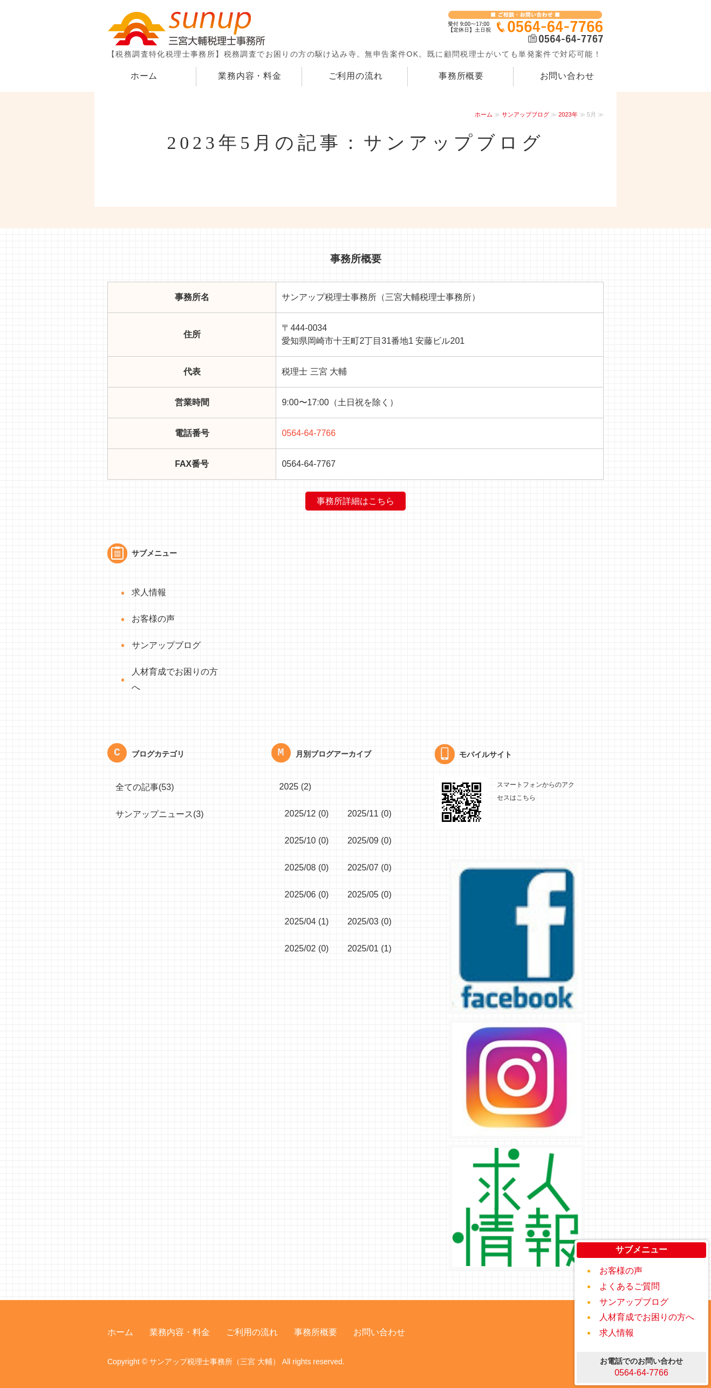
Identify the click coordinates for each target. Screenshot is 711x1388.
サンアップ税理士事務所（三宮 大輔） (214, 1361)
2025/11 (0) (369, 813)
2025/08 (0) (307, 867)
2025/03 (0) (369, 921)
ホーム (144, 75)
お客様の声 (620, 1270)
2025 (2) (295, 786)
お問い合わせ (567, 75)
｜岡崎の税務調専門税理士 (188, 28)
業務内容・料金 (250, 75)
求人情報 (616, 1332)
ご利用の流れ (356, 75)
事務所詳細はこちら (355, 501)
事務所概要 (461, 75)
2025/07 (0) (369, 867)
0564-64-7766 (309, 433)
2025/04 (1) (307, 921)
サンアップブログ (525, 114)
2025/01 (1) (369, 948)
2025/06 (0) (307, 894)
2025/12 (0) (307, 813)
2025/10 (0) (307, 840)
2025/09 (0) (369, 840)
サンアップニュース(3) (159, 814)
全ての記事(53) (144, 787)
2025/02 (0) (307, 948)
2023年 (567, 114)
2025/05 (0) (369, 894)
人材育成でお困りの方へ (646, 1317)
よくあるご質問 (629, 1286)
